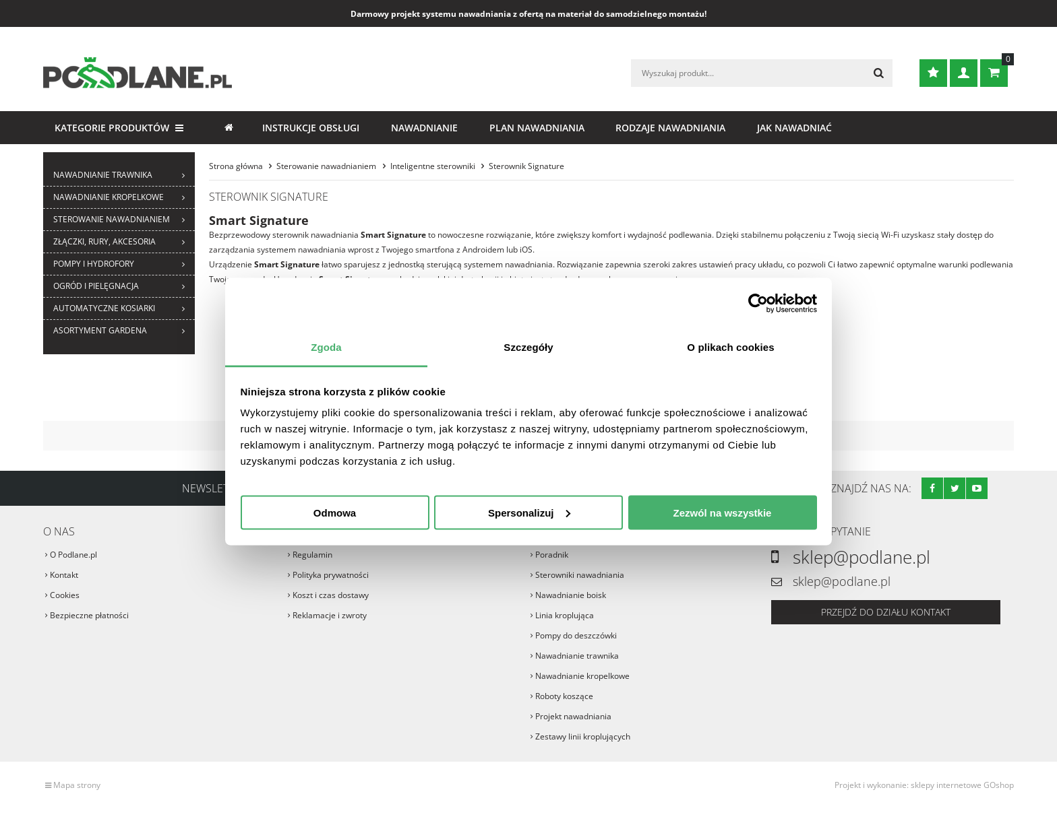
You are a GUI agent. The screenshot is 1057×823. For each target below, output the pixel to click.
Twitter (954, 488)
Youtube (977, 488)
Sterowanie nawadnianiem (111, 219)
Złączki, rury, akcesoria (104, 241)
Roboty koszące (564, 696)
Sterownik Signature (526, 166)
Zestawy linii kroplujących (582, 736)
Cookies (65, 595)
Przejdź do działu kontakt (885, 611)
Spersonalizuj (529, 512)
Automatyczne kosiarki (104, 308)
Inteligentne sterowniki (432, 166)
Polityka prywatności (331, 575)
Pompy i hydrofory (93, 263)
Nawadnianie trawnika (102, 174)
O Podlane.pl (73, 554)
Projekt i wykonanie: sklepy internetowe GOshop (924, 785)
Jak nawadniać (794, 127)
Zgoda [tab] (326, 347)
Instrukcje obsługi (310, 127)
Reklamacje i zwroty (330, 615)
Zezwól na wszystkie (722, 512)
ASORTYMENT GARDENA (100, 330)
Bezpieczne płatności (89, 615)
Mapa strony (76, 785)
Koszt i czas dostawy (331, 595)
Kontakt (64, 575)
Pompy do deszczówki (576, 635)
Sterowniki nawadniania (579, 575)
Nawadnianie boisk (570, 595)
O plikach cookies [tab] (730, 347)
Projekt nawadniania (573, 716)
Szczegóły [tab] (528, 347)
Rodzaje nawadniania (670, 127)
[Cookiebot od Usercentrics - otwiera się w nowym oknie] (758, 303)
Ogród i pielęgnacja (96, 286)
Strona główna (228, 127)
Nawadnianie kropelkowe (108, 197)
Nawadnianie (424, 127)
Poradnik (551, 554)
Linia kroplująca (564, 615)
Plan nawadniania (536, 127)
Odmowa (334, 512)
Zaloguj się (963, 73)
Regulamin (312, 554)
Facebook (932, 488)
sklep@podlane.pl (861, 557)
